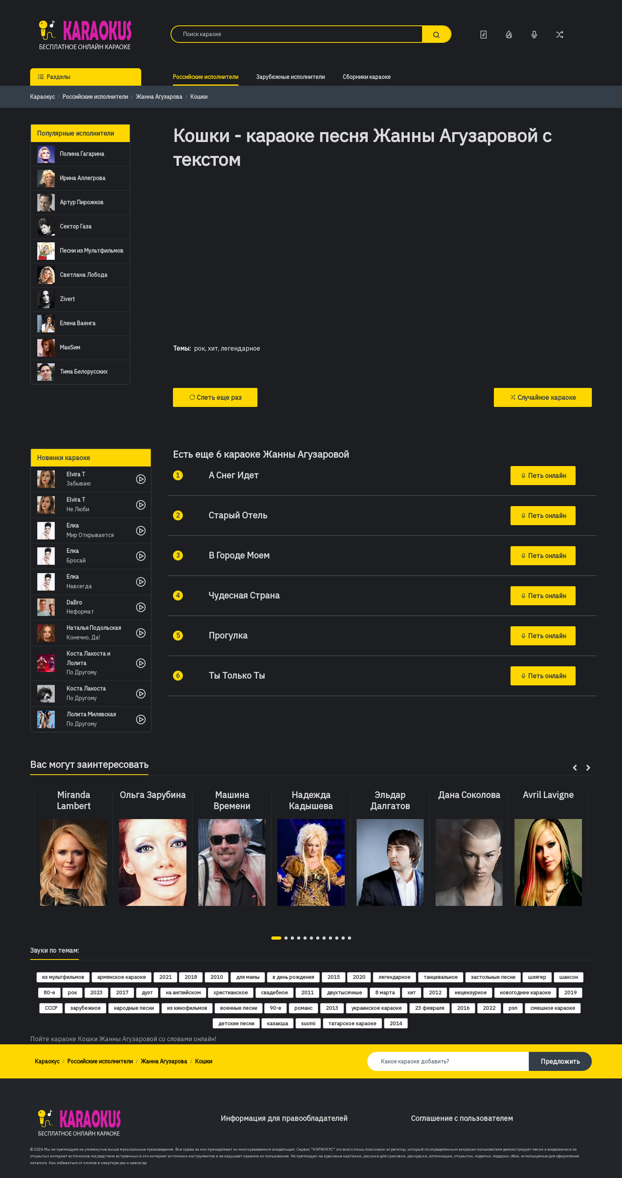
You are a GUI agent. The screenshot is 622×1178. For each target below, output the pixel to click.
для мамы (247, 977)
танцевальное (441, 977)
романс (303, 1008)
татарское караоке (352, 1023)
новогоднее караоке (525, 992)
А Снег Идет (234, 475)
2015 (333, 977)
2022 (489, 1008)
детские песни (236, 1023)
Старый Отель (238, 515)
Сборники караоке (367, 77)
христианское (230, 992)
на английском (183, 992)
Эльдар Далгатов (390, 800)
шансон (568, 977)
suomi (308, 1023)
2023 (96, 992)
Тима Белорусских (72, 372)
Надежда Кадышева (311, 800)
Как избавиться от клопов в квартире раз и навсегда (98, 1162)
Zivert (56, 299)
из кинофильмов (187, 1008)
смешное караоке (552, 1008)
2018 (190, 977)
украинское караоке (376, 1008)
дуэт (147, 992)
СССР (51, 1008)
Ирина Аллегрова (71, 178)
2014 (396, 1023)
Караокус (42, 96)
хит (213, 348)
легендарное (240, 348)
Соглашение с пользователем (462, 1118)
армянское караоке (121, 977)
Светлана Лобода (72, 275)
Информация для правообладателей (284, 1118)
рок (199, 348)
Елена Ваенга (66, 323)
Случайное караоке (543, 397)
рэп (513, 1008)
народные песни (134, 1008)
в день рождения (293, 977)
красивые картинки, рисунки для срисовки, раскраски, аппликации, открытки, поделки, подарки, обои (421, 1156)
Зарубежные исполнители (290, 77)
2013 (332, 1008)
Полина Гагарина (70, 154)
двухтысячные (344, 992)
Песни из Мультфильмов (80, 251)
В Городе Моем (239, 555)
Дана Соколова (469, 794)
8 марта (385, 992)
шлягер (537, 977)
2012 (435, 992)
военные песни (238, 1008)
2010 (216, 977)
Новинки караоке (63, 458)
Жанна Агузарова (159, 96)
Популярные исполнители (75, 133)
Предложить (560, 1061)
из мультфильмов (63, 977)
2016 (463, 1008)
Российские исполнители (205, 77)
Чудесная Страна (244, 595)
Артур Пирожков (70, 202)
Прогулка (228, 635)
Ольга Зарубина (153, 794)
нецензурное (471, 992)
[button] (276, 938)
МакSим (58, 348)
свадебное (274, 992)
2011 (307, 992)
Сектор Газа (64, 227)
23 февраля (429, 1008)
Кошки (198, 96)
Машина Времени (231, 800)
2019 (570, 992)
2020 (359, 977)
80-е (49, 992)
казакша (277, 1023)
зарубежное (85, 1008)
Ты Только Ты (237, 675)
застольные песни (493, 977)
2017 (122, 992)
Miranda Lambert (73, 800)
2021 (165, 977)
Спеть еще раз (215, 397)
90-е (275, 1008)
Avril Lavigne (548, 794)
